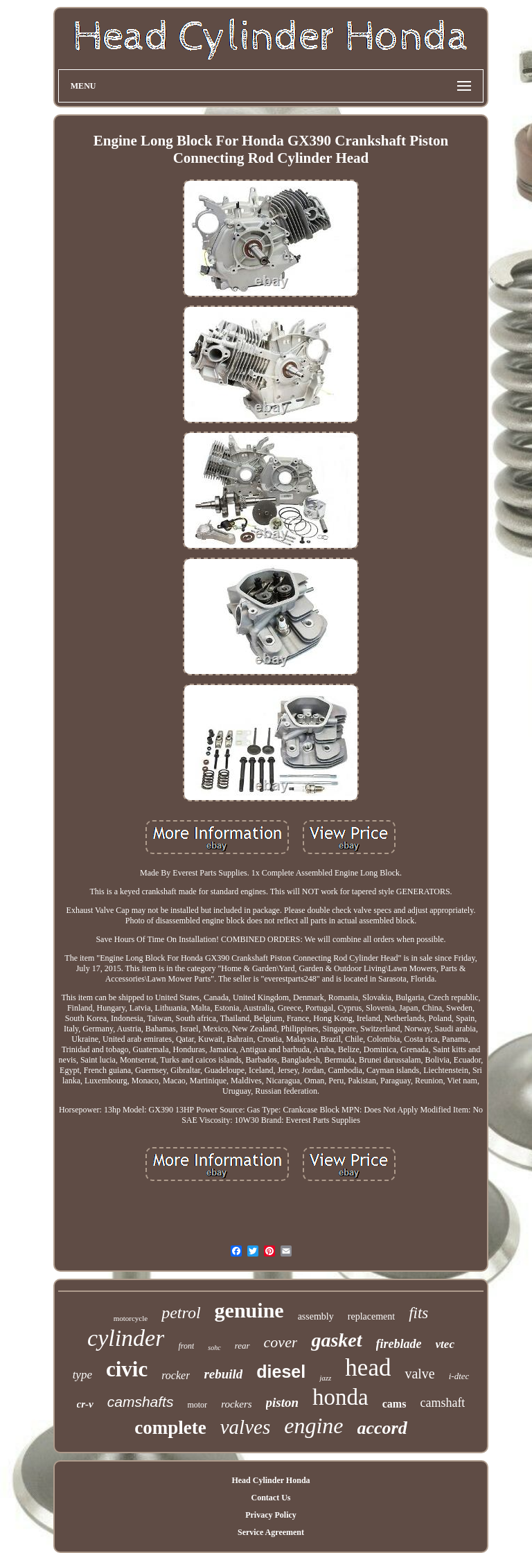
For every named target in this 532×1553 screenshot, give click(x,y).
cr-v (85, 1404)
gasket (336, 1340)
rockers (236, 1404)
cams (394, 1404)
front (186, 1346)
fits (418, 1313)
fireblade (399, 1344)
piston (282, 1402)
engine (313, 1425)
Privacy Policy (270, 1515)
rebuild (223, 1374)
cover (281, 1342)
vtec (445, 1344)
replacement (371, 1316)
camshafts (140, 1402)
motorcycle (131, 1318)
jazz (325, 1378)
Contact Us (270, 1497)
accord (382, 1428)
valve (419, 1373)
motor (197, 1405)
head (368, 1367)
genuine (249, 1310)
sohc (214, 1347)
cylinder (125, 1338)
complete (170, 1427)
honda (340, 1397)
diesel (280, 1371)
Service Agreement (271, 1532)
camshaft (442, 1403)
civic (127, 1369)
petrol (180, 1313)
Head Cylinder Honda (270, 1480)
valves (245, 1427)
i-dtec (459, 1376)
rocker (175, 1375)
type (82, 1374)
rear (242, 1345)
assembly (316, 1316)
